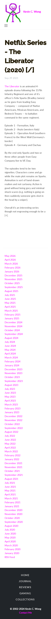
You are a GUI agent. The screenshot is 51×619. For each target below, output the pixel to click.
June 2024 (10, 345)
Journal (25, 581)
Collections (25, 599)
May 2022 (10, 443)
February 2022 (12, 455)
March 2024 (11, 357)
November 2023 (13, 373)
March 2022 (11, 451)
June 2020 (10, 533)
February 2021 (12, 502)
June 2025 (10, 298)
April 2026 (10, 259)
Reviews (25, 587)
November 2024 (13, 326)
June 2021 (10, 486)
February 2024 (12, 361)
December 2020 (13, 510)
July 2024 (10, 341)
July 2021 (10, 482)
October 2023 (12, 377)
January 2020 (12, 553)
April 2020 (10, 541)
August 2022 (11, 431)
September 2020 (14, 521)
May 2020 (10, 537)
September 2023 (14, 380)
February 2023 (12, 408)
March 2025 (11, 310)
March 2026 (11, 263)
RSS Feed (10, 557)
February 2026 (12, 267)
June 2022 (10, 439)
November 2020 (13, 513)
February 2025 (12, 314)
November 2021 (13, 467)
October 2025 (12, 283)
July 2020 (10, 529)
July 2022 (10, 435)
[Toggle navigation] (6, 25)
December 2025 (13, 275)
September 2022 (14, 427)
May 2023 (10, 396)
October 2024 (12, 330)
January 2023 (12, 412)
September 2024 (14, 333)
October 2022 (12, 424)
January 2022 (12, 459)
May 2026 (10, 255)
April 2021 (10, 494)
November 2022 (13, 420)
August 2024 (11, 337)
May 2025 (10, 302)
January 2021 (12, 506)
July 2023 (10, 388)
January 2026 (12, 271)
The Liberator (12, 86)
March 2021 (11, 498)
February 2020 (12, 549)
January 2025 (12, 318)
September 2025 (14, 287)
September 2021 (14, 474)
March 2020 (11, 545)
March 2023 (11, 404)
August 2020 (11, 525)
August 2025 (11, 291)
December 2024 (13, 322)
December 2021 (13, 463)
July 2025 (10, 294)
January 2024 (12, 365)
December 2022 (13, 416)
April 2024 (10, 353)
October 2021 (12, 470)
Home (25, 575)
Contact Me (25, 612)
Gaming (25, 593)
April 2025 (10, 306)
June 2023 (10, 392)
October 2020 (12, 517)
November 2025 (13, 279)
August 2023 (11, 384)
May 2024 (10, 349)
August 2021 (11, 478)
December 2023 (13, 369)
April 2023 (10, 400)
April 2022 (10, 447)
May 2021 (10, 490)
